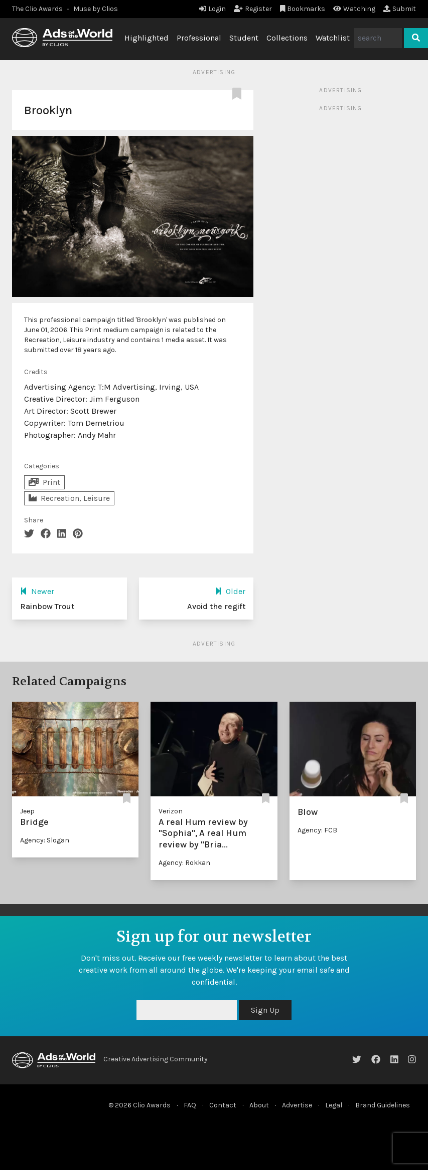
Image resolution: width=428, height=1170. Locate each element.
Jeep (27, 811)
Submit (399, 9)
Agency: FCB (317, 830)
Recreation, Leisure (69, 498)
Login (212, 9)
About (259, 1105)
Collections (287, 38)
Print (44, 482)
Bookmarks (303, 9)
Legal (333, 1105)
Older (230, 591)
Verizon (171, 811)
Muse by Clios (95, 9)
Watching (354, 9)
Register (253, 9)
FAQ (190, 1105)
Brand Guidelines (382, 1105)
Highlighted (146, 38)
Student (243, 38)
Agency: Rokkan (184, 862)
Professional (199, 38)
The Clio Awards (37, 9)
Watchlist (333, 38)
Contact (222, 1105)
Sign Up (265, 1010)
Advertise (297, 1105)
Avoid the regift (216, 606)
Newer (37, 591)
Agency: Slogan (44, 840)
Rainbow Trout (47, 606)
